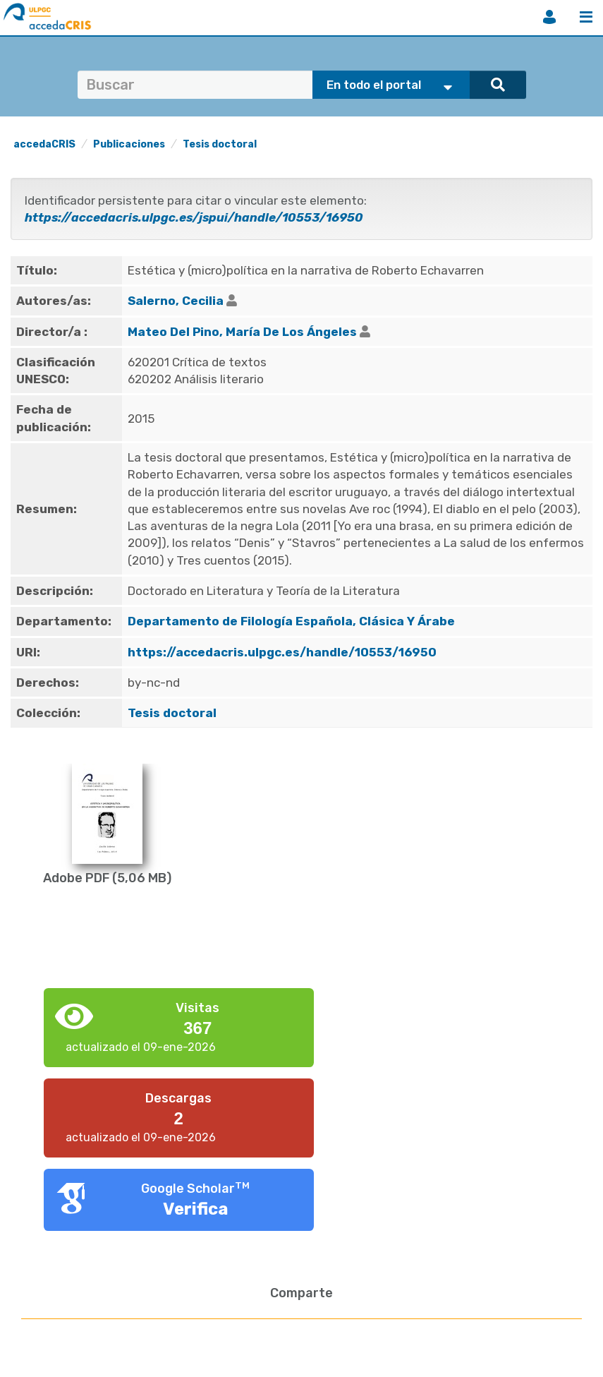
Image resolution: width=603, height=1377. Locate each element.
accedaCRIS (44, 144)
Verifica (196, 1209)
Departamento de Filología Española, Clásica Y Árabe (291, 621)
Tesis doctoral (220, 144)
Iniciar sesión (549, 16)
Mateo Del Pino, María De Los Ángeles (242, 332)
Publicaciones (129, 144)
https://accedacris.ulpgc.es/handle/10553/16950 (282, 652)
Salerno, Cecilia (176, 301)
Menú (586, 16)
